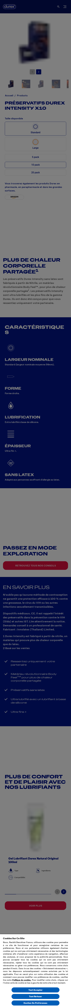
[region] (35, 970)
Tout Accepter (35, 990)
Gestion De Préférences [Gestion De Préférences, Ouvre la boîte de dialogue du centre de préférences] (35, 1003)
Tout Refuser (35, 996)
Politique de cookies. (21, 980)
